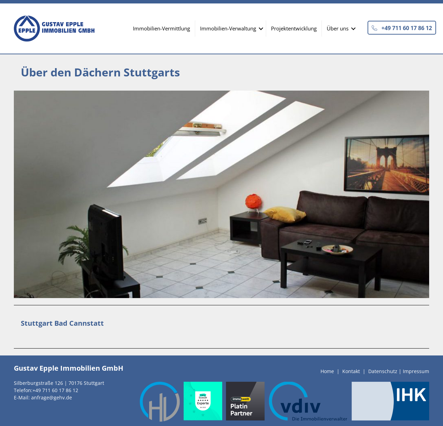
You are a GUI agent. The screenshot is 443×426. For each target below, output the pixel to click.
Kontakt (351, 371)
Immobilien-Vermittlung (161, 28)
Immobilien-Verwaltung (228, 28)
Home (327, 371)
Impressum (416, 371)
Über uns (338, 28)
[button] (402, 28)
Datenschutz (382, 371)
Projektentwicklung (294, 28)
